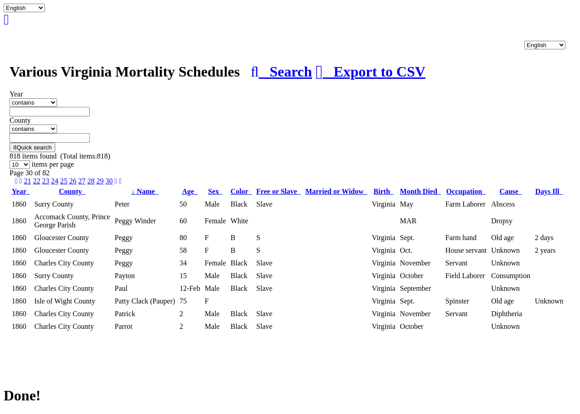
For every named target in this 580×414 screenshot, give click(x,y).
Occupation (466, 191)
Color (241, 191)
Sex (215, 191)
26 (73, 181)
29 (100, 181)
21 (27, 181)
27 (82, 181)
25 (64, 181)
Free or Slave (278, 191)
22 (36, 181)
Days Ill (549, 191)
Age (190, 191)
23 (45, 181)
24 (54, 181)
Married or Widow (336, 191)
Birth (383, 191)
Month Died (420, 191)
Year (21, 191)
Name (145, 191)
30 (109, 181)
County (72, 191)
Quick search (32, 147)
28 (91, 181)
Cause (510, 191)
